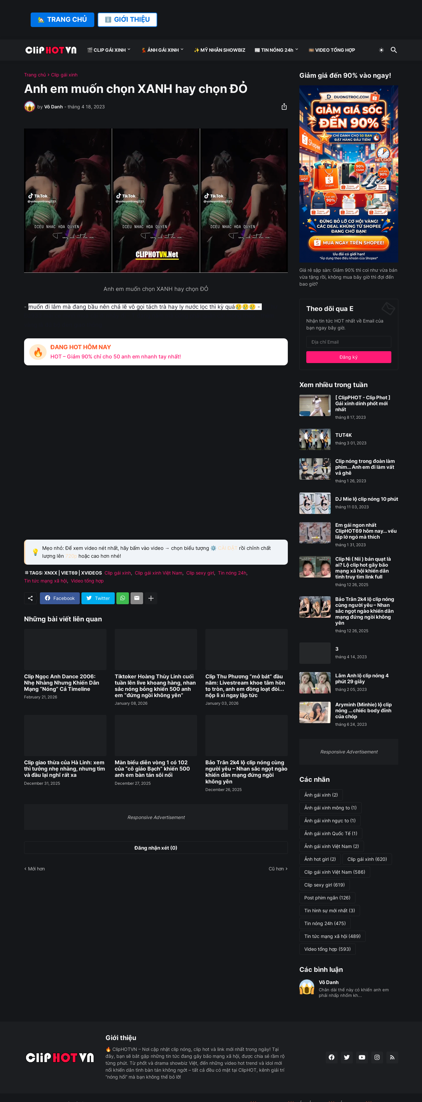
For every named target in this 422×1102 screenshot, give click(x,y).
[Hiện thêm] (151, 598)
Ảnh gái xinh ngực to (330, 820)
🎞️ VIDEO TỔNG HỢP (332, 50)
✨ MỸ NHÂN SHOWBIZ (219, 50)
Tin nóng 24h (232, 573)
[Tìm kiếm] (392, 50)
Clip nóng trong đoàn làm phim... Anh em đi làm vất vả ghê (365, 467)
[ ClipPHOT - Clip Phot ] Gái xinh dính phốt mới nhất (362, 403)
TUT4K (343, 435)
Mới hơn (36, 868)
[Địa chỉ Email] (348, 342)
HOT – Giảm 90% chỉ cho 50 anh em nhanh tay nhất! (115, 356)
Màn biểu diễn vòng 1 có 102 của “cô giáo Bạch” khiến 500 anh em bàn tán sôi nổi (152, 768)
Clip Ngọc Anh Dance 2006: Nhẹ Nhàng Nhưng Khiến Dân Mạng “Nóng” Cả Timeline (61, 682)
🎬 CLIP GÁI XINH (106, 50)
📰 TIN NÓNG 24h (274, 50)
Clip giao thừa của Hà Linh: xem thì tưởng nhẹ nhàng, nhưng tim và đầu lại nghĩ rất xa (64, 768)
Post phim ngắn (327, 897)
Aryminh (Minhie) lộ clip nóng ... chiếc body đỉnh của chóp (363, 711)
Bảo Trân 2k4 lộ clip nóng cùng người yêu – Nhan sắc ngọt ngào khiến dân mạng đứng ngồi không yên (246, 772)
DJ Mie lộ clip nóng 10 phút (366, 499)
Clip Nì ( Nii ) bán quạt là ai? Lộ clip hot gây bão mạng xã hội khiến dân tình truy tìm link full (363, 568)
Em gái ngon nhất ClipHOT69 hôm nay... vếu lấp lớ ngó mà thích (366, 531)
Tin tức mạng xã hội (45, 580)
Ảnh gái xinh (321, 795)
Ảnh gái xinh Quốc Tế (330, 833)
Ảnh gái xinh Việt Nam (331, 846)
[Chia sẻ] (282, 106)
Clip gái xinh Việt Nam (158, 573)
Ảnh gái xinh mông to (330, 808)
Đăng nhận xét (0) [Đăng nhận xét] (156, 848)
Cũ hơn (276, 868)
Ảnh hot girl (320, 859)
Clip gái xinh (64, 74)
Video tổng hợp (87, 580)
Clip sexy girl (200, 573)
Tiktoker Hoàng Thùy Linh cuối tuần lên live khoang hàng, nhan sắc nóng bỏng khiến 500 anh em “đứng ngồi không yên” (155, 686)
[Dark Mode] (381, 50)
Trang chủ (35, 74)
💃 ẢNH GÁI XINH (160, 50)
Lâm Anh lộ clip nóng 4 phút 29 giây (362, 679)
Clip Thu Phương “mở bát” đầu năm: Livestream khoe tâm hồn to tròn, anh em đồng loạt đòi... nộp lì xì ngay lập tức (245, 686)
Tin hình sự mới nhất (329, 910)
